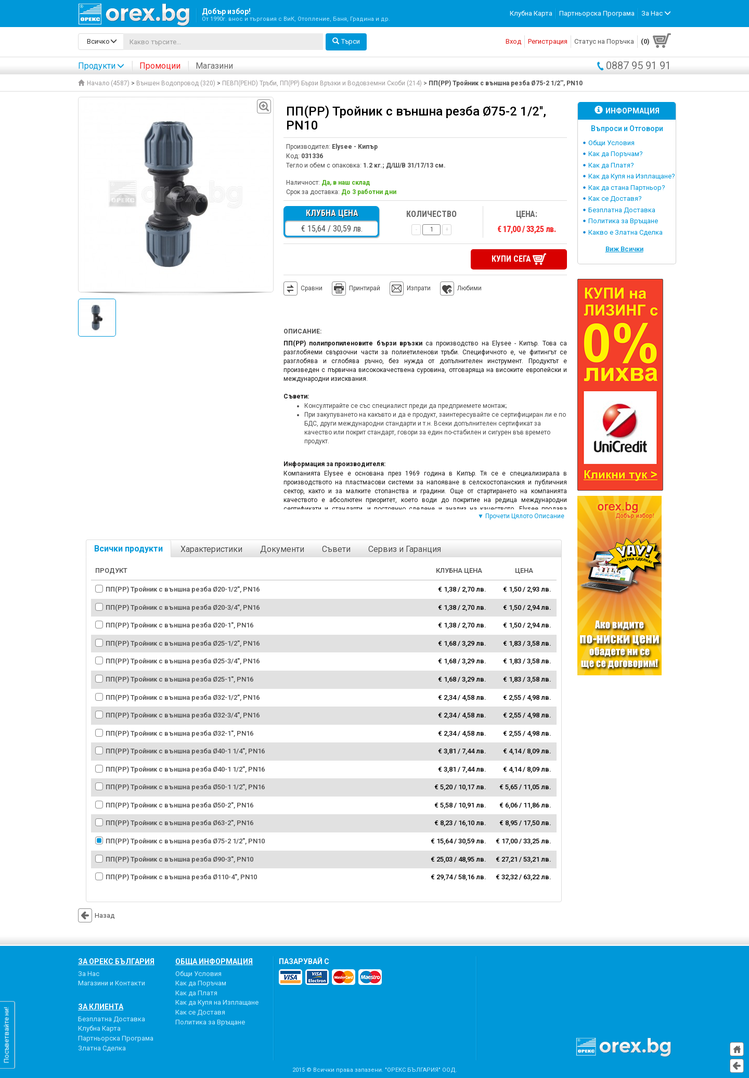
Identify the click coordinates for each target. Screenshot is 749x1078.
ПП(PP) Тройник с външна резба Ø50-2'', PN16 (179, 804)
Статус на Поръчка (604, 41)
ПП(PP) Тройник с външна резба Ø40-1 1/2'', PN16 (185, 769)
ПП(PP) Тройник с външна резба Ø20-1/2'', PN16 (183, 589)
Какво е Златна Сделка (625, 232)
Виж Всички (624, 249)
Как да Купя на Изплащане (217, 1002)
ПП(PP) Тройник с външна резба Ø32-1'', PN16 (179, 733)
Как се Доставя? (615, 198)
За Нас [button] (656, 13)
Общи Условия (611, 143)
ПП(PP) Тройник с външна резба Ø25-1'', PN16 (179, 679)
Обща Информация (214, 961)
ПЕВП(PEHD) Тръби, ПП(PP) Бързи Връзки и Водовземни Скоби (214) (322, 83)
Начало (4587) (104, 83)
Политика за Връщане (623, 221)
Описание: (302, 331)
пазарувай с (304, 961)
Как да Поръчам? (615, 154)
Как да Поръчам (200, 983)
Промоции (159, 66)
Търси (346, 41)
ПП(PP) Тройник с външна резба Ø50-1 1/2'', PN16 (185, 787)
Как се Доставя (200, 1012)
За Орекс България (116, 961)
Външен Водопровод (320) (175, 83)
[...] (223, 41)
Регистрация (547, 41)
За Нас (88, 973)
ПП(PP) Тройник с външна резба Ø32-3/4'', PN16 (183, 715)
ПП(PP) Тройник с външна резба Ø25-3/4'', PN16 (183, 661)
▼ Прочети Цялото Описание (520, 516)
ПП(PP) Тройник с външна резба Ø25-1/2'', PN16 (183, 643)
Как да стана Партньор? (626, 187)
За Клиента (100, 1006)
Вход (513, 41)
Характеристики (211, 549)
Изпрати (419, 288)
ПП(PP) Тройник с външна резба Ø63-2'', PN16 (179, 823)
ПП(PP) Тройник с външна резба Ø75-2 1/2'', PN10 (185, 841)
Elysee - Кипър (355, 146)
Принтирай (356, 288)
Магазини (214, 66)
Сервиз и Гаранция (404, 549)
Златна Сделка (102, 1047)
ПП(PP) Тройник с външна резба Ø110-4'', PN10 (181, 877)
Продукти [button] (101, 66)
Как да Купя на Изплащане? (631, 176)
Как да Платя (196, 992)
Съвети (336, 549)
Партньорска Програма (597, 13)
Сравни (311, 288)
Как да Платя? (611, 165)
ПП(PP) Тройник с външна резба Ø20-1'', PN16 (179, 625)
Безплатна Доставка (621, 210)
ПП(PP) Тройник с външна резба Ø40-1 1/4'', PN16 (185, 751)
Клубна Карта (531, 13)
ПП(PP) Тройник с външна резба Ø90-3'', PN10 (179, 859)
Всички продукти (128, 548)
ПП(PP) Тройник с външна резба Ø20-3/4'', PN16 (183, 607)
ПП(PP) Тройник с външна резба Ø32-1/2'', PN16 (183, 697)
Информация (627, 110)
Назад (96, 915)
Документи (282, 549)
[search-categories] (101, 41)
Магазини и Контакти (111, 983)
